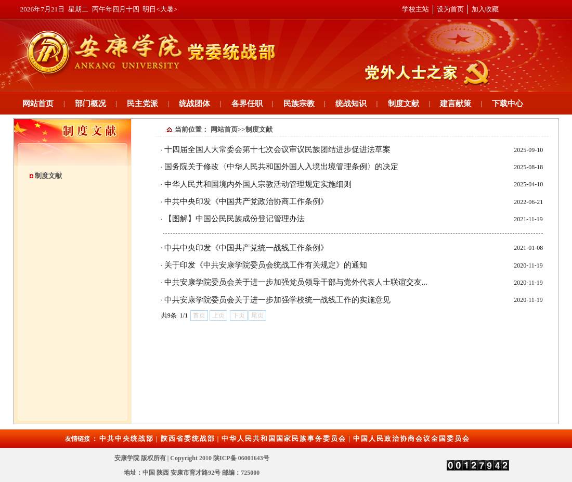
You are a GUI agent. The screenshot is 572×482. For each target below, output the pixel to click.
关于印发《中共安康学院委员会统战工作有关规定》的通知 (265, 265)
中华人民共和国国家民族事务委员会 (284, 438)
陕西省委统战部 (188, 438)
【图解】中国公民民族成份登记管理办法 (234, 218)
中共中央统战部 (126, 438)
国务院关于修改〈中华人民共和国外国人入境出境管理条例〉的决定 (281, 166)
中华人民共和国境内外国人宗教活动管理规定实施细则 (258, 184)
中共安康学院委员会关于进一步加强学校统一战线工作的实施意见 (277, 300)
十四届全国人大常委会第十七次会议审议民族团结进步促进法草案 (277, 149)
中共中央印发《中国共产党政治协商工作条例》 (246, 201)
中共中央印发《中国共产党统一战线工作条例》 (246, 248)
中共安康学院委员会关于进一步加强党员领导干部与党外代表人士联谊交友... (295, 282)
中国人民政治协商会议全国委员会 (411, 438)
